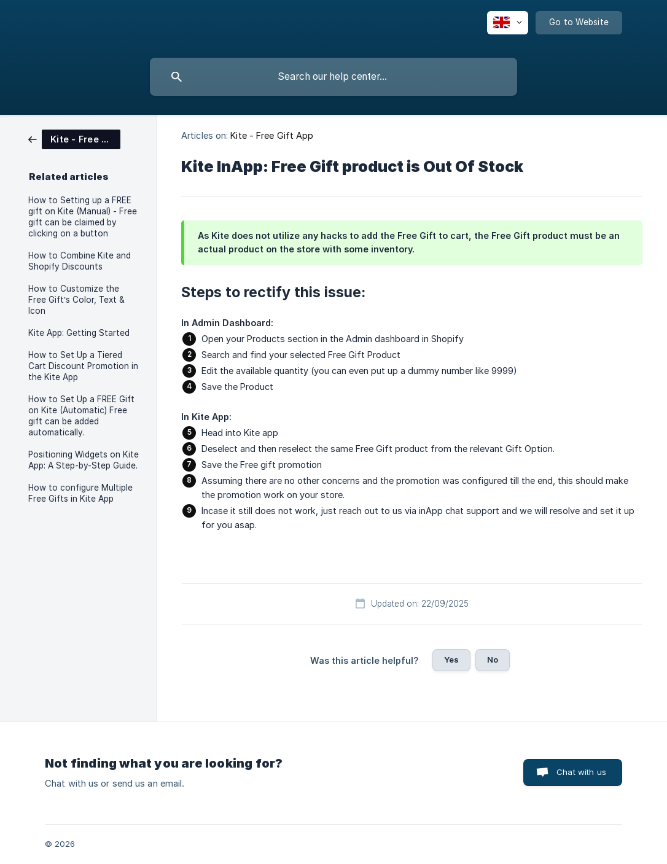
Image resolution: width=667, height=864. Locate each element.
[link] (74, 138)
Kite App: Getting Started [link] (79, 333)
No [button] (492, 659)
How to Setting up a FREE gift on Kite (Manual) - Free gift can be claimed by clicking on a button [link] (82, 216)
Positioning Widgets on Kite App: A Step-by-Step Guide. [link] (83, 460)
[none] (507, 22)
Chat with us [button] (581, 772)
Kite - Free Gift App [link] (271, 135)
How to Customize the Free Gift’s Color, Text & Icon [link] (76, 300)
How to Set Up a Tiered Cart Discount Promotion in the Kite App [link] (83, 366)
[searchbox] (333, 77)
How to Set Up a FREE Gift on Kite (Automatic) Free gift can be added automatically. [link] (81, 415)
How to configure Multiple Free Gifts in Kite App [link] (80, 493)
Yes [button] (451, 659)
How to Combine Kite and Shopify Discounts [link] (79, 261)
